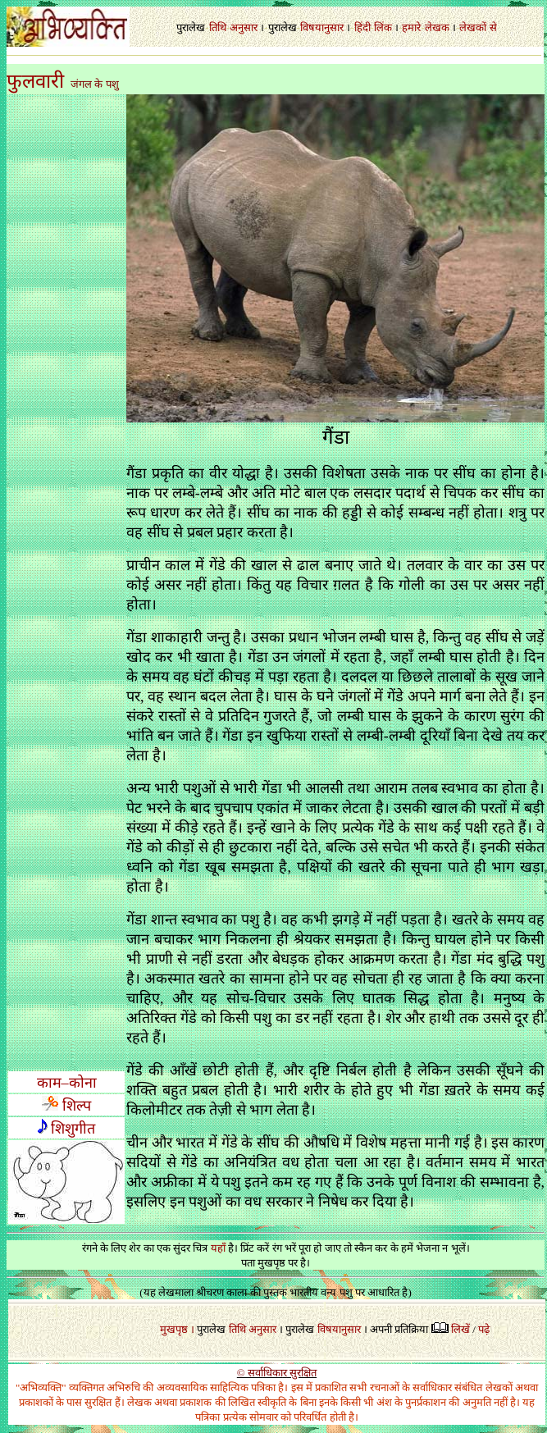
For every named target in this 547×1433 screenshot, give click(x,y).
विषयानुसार (322, 27)
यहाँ (218, 1248)
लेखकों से (477, 27)
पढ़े (484, 1329)
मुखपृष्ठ (174, 1329)
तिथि (217, 27)
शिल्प (66, 1106)
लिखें (460, 1329)
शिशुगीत (73, 1128)
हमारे (411, 27)
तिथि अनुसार (252, 1329)
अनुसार (244, 27)
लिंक (383, 27)
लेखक (437, 27)
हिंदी (362, 27)
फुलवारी (35, 81)
